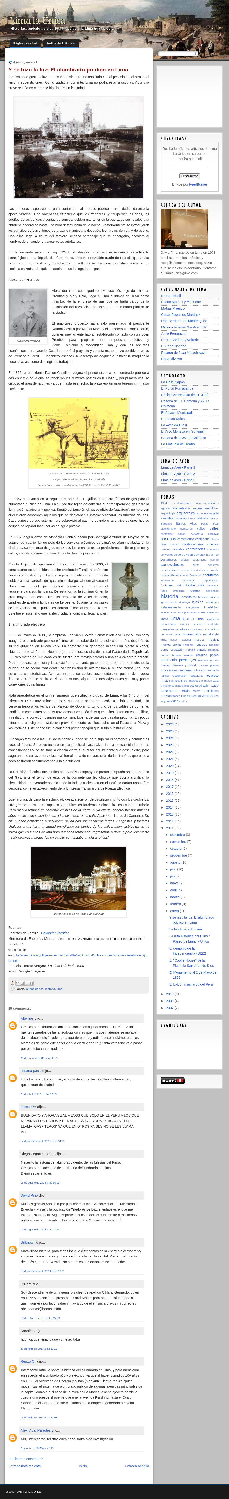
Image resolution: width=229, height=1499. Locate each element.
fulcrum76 (28, 1107)
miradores (182, 629)
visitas (183, 701)
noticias (214, 644)
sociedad (196, 685)
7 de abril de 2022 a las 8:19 (37, 1448)
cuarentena (199, 559)
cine (164, 544)
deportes (213, 565)
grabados (179, 590)
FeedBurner (198, 184)
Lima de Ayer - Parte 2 (178, 474)
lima (59, 989)
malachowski (168, 624)
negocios (201, 644)
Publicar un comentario (25, 1459)
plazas (165, 665)
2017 (170, 787)
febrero (176, 904)
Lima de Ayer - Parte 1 (178, 480)
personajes (187, 660)
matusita (213, 624)
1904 (164, 503)
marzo (175, 897)
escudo (197, 575)
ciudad (175, 544)
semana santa (180, 685)
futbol (164, 590)
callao (201, 528)
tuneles (185, 695)
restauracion (179, 675)
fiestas (191, 585)
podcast (190, 665)
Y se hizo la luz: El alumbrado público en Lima (68, 69)
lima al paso (193, 619)
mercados (167, 629)
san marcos (191, 680)
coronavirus (203, 554)
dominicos (202, 570)
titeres (196, 690)
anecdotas (211, 508)
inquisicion (211, 607)
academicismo (181, 503)
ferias (180, 585)
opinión (190, 649)
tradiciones (211, 691)
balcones (180, 518)
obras (164, 649)
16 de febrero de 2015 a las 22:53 (40, 1318)
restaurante (196, 675)
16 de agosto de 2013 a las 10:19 (40, 1182)
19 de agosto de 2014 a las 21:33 (40, 1229)
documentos (186, 570)
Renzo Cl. (28, 1361)
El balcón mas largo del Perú (191, 984)
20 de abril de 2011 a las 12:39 (39, 1094)
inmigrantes (192, 607)
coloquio (166, 549)
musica (213, 639)
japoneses (190, 612)
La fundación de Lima (185, 929)
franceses (213, 585)
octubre (176, 848)
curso (196, 565)
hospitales (189, 597)
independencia (171, 607)
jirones (202, 612)
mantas (184, 624)
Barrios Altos (186, 523)
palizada (213, 649)
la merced (212, 612)
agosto (175, 862)
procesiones (169, 670)
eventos (188, 580)
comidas (178, 549)
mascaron (198, 624)
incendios (212, 602)
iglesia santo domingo (175, 602)
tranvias (166, 696)
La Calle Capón (173, 382)
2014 (170, 807)
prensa (214, 665)
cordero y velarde (184, 554)
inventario (167, 612)
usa (216, 695)
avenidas (167, 518)
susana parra (31, 1071)
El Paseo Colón (173, 419)
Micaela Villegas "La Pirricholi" (184, 327)
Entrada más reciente (24, 1466)
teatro (215, 685)
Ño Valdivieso (171, 359)
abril (173, 890)
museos (199, 639)
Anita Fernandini (173, 333)
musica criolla (171, 644)
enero (175, 911)
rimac (164, 680)
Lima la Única (37, 20)
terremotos (169, 691)
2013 (170, 814)
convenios (167, 554)
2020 (170, 766)
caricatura (197, 533)
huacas (214, 597)
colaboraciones (192, 544)
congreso (213, 549)
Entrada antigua (137, 1466)
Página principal (25, 43)
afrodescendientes (207, 503)
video (174, 701)
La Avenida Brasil (174, 425)
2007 (170, 1008)
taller (206, 685)
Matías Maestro (173, 308)
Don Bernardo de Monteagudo (184, 321)
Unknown (28, 1242)
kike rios (27, 1018)
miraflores (196, 629)
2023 (170, 745)
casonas (168, 538)
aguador (166, 508)
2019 (170, 773)
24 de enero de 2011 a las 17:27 (39, 1058)
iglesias (197, 602)
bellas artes (210, 523)
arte (216, 513)
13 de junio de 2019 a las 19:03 (39, 1417)
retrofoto (212, 675)
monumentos (191, 634)
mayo (174, 883)
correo (215, 554)
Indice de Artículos (61, 43)
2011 (170, 828)
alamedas (179, 508)
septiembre (179, 855)
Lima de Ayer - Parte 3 (178, 467)
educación (186, 575)
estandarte (167, 580)
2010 (170, 994)
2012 (170, 821)
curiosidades (34, 989)
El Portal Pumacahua (177, 388)
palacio (202, 649)
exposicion (210, 580)
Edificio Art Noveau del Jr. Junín (185, 395)
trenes (176, 695)
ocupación (177, 649)
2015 (170, 800)
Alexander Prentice (54, 933)
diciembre (178, 835)
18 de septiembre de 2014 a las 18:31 (43, 1271)
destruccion (169, 570)
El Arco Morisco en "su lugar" (183, 431)
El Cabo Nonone (173, 346)
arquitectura (186, 513)
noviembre (178, 842)
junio (174, 876)
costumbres (169, 559)
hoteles (202, 597)
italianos (178, 612)
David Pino (29, 1195)
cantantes (167, 533)
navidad (188, 644)
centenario (202, 539)
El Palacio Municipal (176, 412)
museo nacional (180, 639)
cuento (214, 559)
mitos (206, 629)
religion (165, 675)
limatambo (212, 619)
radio (216, 670)
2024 (170, 738)
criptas (185, 559)
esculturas (211, 575)
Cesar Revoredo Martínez (180, 315)
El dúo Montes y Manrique (181, 302)
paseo (214, 655)
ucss (194, 695)
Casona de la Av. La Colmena (183, 438)
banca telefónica (198, 518)
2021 (170, 759)
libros (164, 619)
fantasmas (168, 585)
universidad (205, 696)
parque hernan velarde (177, 655)
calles (214, 528)
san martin (205, 680)
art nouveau (204, 513)
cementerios (185, 539)
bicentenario (168, 528)
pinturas (203, 660)
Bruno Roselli (171, 296)
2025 (170, 731)
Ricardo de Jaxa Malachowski (183, 353)
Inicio (83, 1466)
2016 (170, 793)
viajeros (165, 701)
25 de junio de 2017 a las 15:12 (39, 1348)
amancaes (195, 508)
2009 (170, 1001)
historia (50, 989)
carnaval (213, 533)
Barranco (166, 523)
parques (201, 655)
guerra (195, 590)
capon (181, 533)
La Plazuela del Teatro (178, 444)
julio (173, 869)
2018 (170, 780)
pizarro (214, 660)
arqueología (168, 513)
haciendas (212, 590)
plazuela (177, 665)
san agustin (176, 680)
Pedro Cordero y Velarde (180, 340)
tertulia (185, 691)
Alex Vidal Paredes (36, 1430)
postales (203, 665)
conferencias (195, 549)
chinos (215, 539)
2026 (170, 724)
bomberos (186, 528)
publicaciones (202, 670)
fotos (201, 585)
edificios (173, 575)
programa (185, 670)
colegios (213, 544)
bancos (214, 518)
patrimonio (169, 660)
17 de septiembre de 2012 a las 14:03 (43, 1141)
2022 (170, 752)
